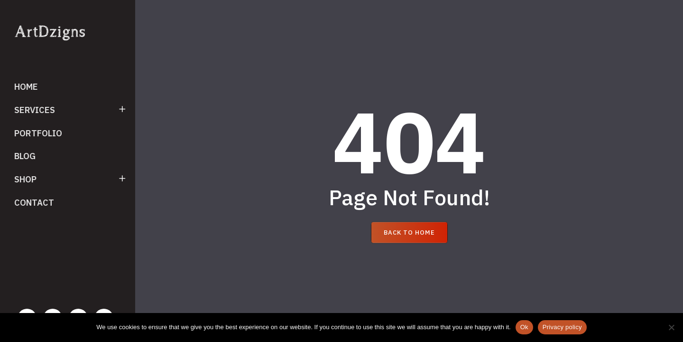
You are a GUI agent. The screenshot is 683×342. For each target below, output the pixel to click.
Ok (524, 327)
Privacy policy (562, 327)
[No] (671, 327)
